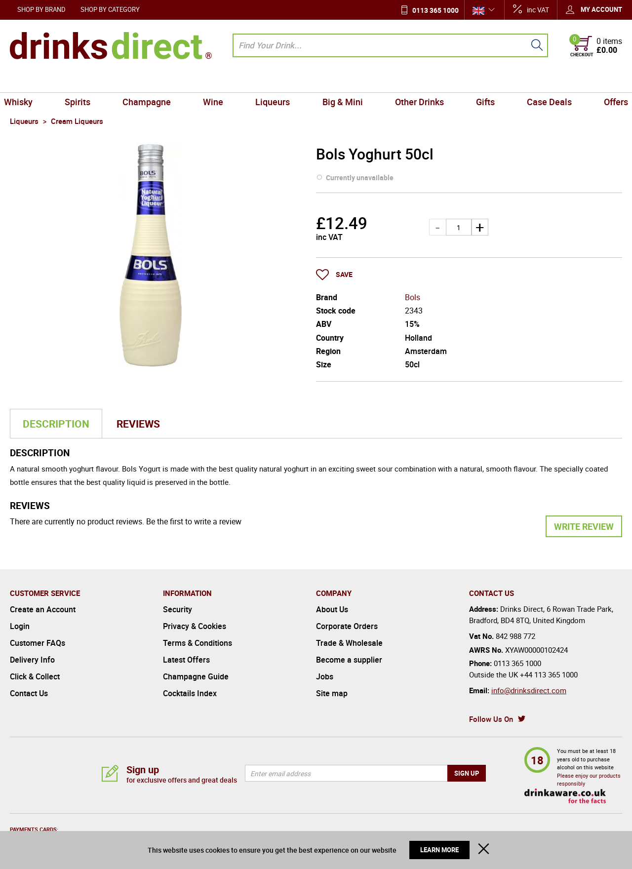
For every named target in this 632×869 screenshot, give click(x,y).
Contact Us (29, 693)
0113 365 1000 (435, 10)
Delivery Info (32, 659)
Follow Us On (491, 719)
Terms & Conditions (197, 642)
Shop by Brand (41, 9)
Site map (332, 693)
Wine (216, 81)
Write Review (584, 526)
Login (20, 626)
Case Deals (541, 81)
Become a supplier (349, 659)
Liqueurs (274, 81)
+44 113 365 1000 (549, 674)
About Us (332, 609)
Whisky (28, 81)
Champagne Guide (196, 676)
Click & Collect (35, 676)
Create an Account (43, 609)
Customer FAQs (37, 642)
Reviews (138, 424)
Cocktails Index (190, 693)
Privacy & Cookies (194, 626)
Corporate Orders (347, 626)
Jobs (324, 676)
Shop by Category (110, 9)
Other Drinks (416, 81)
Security (177, 609)
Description (56, 424)
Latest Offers (186, 659)
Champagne (152, 81)
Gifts (480, 81)
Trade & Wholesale (349, 642)
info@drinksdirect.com (528, 690)
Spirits (85, 81)
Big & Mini (341, 81)
